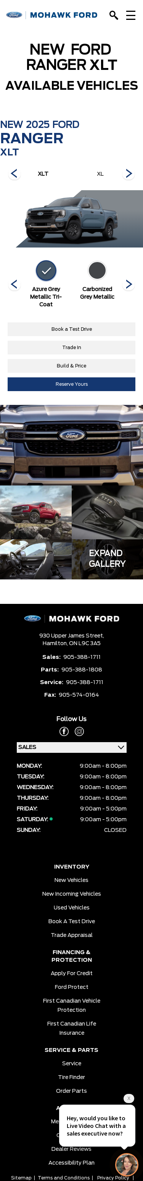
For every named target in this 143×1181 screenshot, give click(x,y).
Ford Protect (71, 987)
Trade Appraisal (72, 935)
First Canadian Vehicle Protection (71, 1005)
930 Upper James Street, (71, 636)
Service (71, 1063)
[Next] (14, 174)
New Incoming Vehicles (71, 894)
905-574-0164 (79, 695)
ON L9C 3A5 (85, 643)
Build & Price (71, 366)
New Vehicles (71, 880)
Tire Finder (71, 1077)
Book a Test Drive (71, 329)
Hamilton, (56, 643)
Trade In (71, 347)
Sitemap (21, 1178)
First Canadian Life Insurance (71, 1028)
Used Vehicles (72, 908)
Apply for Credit (72, 973)
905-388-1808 (81, 670)
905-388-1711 (82, 657)
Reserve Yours (72, 384)
